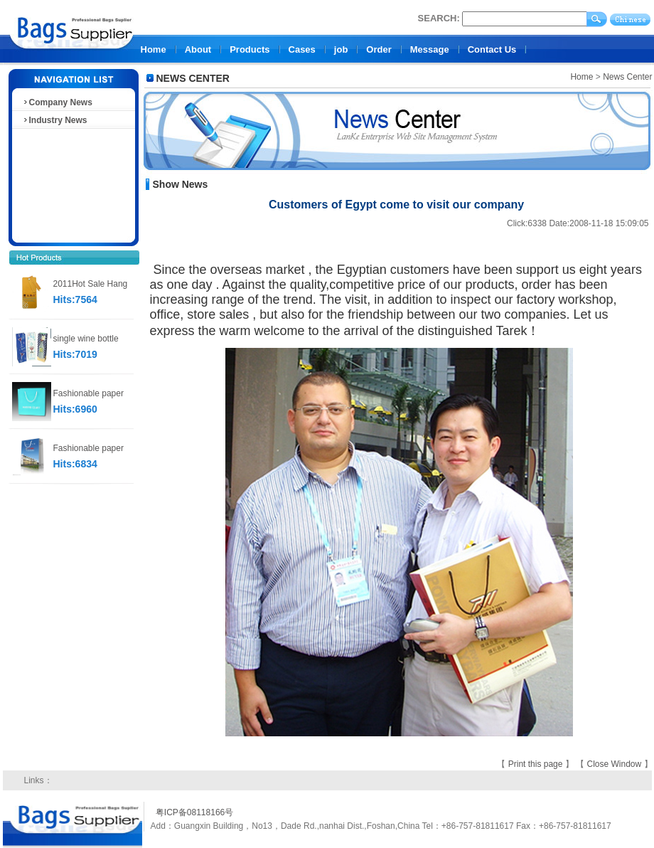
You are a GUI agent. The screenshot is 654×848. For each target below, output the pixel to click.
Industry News (54, 120)
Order (378, 49)
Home (153, 49)
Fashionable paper (88, 393)
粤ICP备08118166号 (194, 812)
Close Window (614, 764)
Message (429, 49)
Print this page (536, 764)
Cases (302, 49)
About (198, 49)
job (341, 49)
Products (249, 49)
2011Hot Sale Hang (90, 284)
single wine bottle (86, 339)
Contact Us (492, 49)
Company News (57, 102)
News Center (627, 77)
